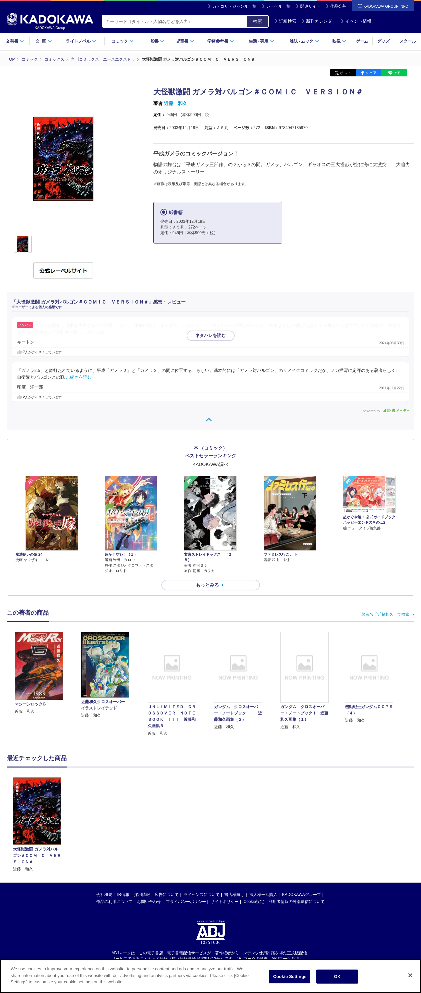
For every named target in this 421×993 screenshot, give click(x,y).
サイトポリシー (225, 901)
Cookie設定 (254, 901)
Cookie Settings (289, 978)
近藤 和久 (175, 103)
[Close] (410, 977)
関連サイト (310, 6)
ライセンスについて (202, 894)
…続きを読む (96, 332)
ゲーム (362, 41)
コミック (122, 41)
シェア (371, 73)
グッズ (383, 41)
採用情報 (142, 894)
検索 (257, 21)
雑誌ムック (304, 41)
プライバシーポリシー (186, 901)
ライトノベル (81, 41)
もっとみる (207, 585)
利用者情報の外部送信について (297, 901)
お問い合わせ (149, 901)
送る (397, 73)
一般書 (155, 41)
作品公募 (338, 6)
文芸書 (15, 41)
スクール (407, 41)
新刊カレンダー (318, 21)
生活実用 (261, 41)
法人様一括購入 (263, 894)
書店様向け (234, 894)
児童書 (185, 41)
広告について (167, 894)
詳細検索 (285, 21)
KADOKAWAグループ (301, 894)
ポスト (345, 73)
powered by (386, 411)
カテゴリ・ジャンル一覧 (234, 6)
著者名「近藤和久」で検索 (385, 614)
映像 (339, 41)
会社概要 (104, 894)
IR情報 (123, 894)
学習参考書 (220, 41)
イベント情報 (356, 21)
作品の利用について (114, 901)
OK (337, 978)
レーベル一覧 (278, 6)
